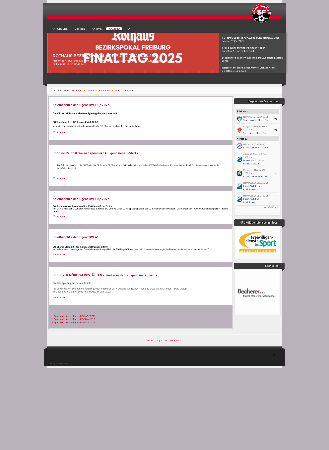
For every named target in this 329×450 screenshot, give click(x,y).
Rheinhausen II (250, 189)
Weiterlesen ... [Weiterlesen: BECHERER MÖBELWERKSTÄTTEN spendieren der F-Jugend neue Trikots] (60, 297)
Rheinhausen (249, 202)
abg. (275, 118)
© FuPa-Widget (271, 207)
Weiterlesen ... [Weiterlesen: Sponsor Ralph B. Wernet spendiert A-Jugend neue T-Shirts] (60, 178)
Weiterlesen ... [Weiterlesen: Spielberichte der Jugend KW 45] (60, 254)
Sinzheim (248, 133)
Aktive (97, 28)
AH (128, 28)
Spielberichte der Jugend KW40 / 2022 (74, 319)
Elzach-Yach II (249, 199)
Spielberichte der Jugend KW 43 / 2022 (75, 316)
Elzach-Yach (263, 120)
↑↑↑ (273, 354)
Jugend (114, 28)
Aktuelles (60, 28)
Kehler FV (262, 176)
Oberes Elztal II (250, 160)
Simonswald (249, 120)
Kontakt (150, 340)
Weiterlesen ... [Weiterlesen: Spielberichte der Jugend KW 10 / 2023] (60, 216)
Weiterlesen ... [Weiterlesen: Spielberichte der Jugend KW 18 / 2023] (60, 132)
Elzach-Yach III (250, 186)
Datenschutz (176, 340)
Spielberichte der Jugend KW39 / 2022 (74, 322)
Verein (80, 28)
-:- (276, 146)
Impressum (162, 340)
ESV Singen (263, 147)
